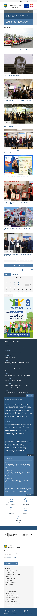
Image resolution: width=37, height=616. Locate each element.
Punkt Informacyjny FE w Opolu (13, 603)
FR (30, 1)
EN (23, 1)
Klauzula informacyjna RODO (16, 611)
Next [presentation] (31, 534)
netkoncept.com (29, 613)
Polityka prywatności (6, 611)
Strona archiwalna (10, 584)
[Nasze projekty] (26, 6)
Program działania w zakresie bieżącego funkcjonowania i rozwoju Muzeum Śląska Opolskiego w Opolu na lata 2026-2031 (18, 466)
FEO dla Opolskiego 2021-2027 (13, 570)
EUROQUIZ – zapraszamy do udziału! (13, 380)
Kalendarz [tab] (7, 274)
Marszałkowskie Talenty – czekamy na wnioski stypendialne (18, 375)
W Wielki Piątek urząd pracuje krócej (13, 352)
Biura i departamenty (11, 591)
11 (6, 287)
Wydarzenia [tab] (15, 274)
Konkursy (30, 455)
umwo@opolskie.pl (11, 557)
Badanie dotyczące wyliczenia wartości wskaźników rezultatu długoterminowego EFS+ (16, 386)
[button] (29, 11)
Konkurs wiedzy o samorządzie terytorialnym (15, 347)
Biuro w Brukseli (10, 593)
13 (14, 287)
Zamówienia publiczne (11, 599)
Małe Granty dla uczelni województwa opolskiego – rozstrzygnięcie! (16, 369)
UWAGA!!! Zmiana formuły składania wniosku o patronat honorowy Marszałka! (17, 363)
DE (25, 1)
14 (18, 287)
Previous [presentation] (6, 534)
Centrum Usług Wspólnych (12, 578)
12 (10, 287)
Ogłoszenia (30, 494)
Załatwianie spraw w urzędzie (12, 597)
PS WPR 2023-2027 (10, 572)
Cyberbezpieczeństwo (11, 582)
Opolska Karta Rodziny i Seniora (13, 574)
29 (14, 282)
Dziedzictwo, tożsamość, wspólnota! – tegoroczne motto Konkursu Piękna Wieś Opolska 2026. (17, 481)
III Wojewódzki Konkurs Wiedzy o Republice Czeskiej (16, 392)
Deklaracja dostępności (26, 611)
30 (18, 282)
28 (10, 282)
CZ (27, 1)
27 (6, 282)
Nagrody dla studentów (10, 357)
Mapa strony (9, 580)
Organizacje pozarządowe (12, 595)
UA (32, 1)
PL (21, 1)
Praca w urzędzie (10, 605)
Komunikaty (30, 395)
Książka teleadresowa (11, 563)
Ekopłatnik (8, 576)
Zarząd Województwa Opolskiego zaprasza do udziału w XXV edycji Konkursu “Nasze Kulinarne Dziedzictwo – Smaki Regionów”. (18, 474)
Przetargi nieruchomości (11, 601)
